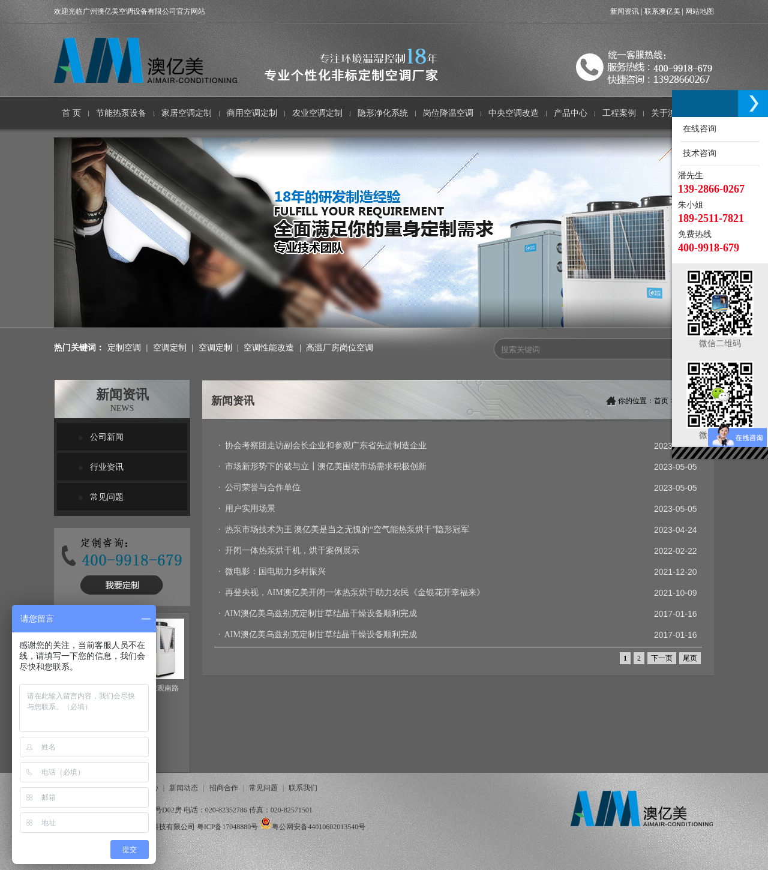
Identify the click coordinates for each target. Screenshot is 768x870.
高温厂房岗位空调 (339, 347)
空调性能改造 (269, 347)
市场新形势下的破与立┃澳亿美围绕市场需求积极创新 (326, 466)
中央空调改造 (513, 113)
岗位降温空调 (448, 113)
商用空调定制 (252, 113)
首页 (661, 401)
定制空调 (124, 347)
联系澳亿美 (662, 11)
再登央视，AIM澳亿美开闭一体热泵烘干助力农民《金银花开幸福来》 (355, 592)
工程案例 (619, 113)
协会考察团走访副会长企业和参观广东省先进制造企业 (326, 445)
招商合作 (223, 788)
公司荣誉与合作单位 (263, 487)
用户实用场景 (250, 508)
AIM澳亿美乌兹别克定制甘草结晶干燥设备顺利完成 (320, 613)
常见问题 (107, 497)
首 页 (71, 113)
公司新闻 (107, 437)
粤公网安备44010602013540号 (318, 827)
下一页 (662, 658)
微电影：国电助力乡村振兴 (275, 571)
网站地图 (699, 11)
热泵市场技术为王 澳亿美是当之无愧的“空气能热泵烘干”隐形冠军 (347, 529)
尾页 (690, 658)
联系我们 (303, 788)
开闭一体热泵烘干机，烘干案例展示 (292, 550)
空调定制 (170, 347)
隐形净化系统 (383, 113)
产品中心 (570, 113)
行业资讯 (107, 467)
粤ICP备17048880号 (228, 827)
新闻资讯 (624, 11)
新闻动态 (183, 788)
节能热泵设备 (121, 113)
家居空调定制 (186, 113)
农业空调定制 (317, 113)
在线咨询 (698, 128)
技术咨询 (698, 153)
